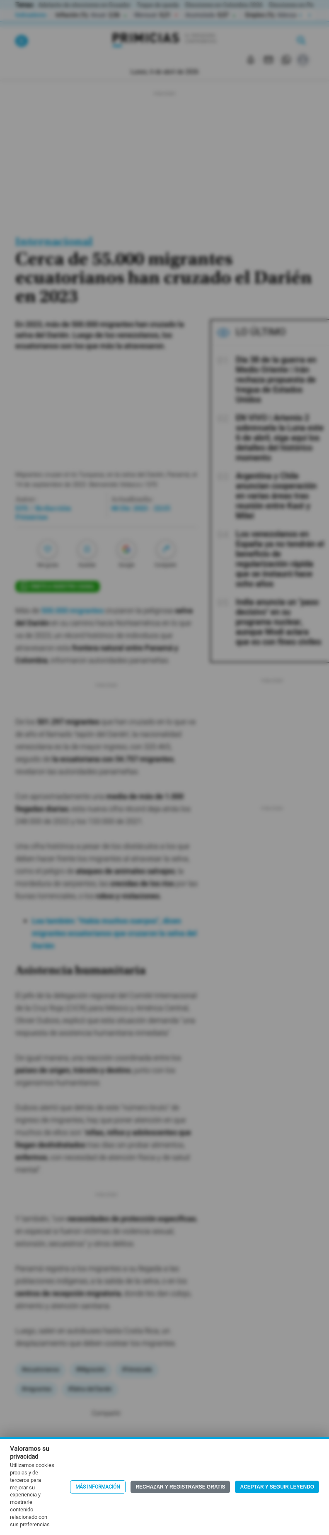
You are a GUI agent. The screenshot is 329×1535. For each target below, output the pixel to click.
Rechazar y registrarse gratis (180, 1487)
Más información (97, 1487)
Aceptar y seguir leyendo (277, 1487)
